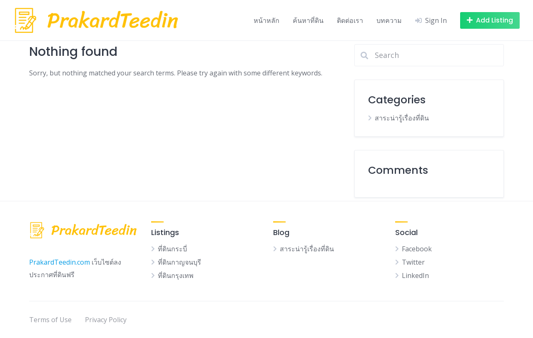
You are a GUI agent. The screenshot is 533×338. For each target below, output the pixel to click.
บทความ (389, 20)
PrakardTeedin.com (59, 262)
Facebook (417, 248)
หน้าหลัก (266, 20)
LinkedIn (415, 275)
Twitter (413, 262)
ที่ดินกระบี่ (172, 248)
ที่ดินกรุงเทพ (176, 275)
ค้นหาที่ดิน (308, 20)
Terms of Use (50, 319)
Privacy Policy (106, 319)
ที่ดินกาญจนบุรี (179, 262)
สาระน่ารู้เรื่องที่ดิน (402, 118)
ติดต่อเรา (350, 20)
